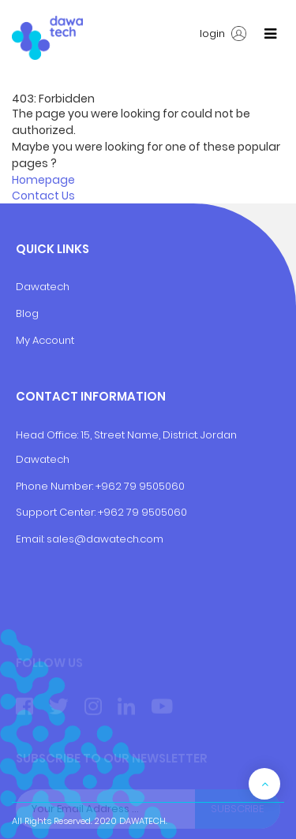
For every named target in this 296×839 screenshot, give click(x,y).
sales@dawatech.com (105, 538)
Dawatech (42, 286)
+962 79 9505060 (140, 486)
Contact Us (43, 195)
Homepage (43, 180)
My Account (45, 340)
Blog (27, 313)
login (223, 34)
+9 (104, 512)
